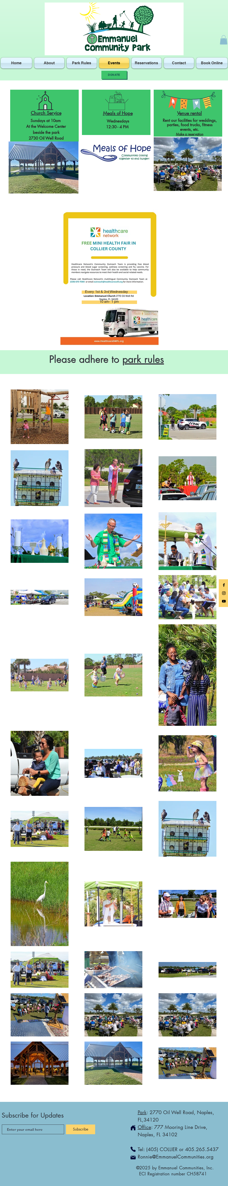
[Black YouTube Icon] (224, 601)
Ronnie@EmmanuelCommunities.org (175, 1157)
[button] (224, 40)
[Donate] (114, 75)
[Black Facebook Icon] (224, 585)
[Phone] (133, 1149)
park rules (143, 359)
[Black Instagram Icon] (224, 593)
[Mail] (133, 1158)
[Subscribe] (80, 1129)
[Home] (133, 1128)
